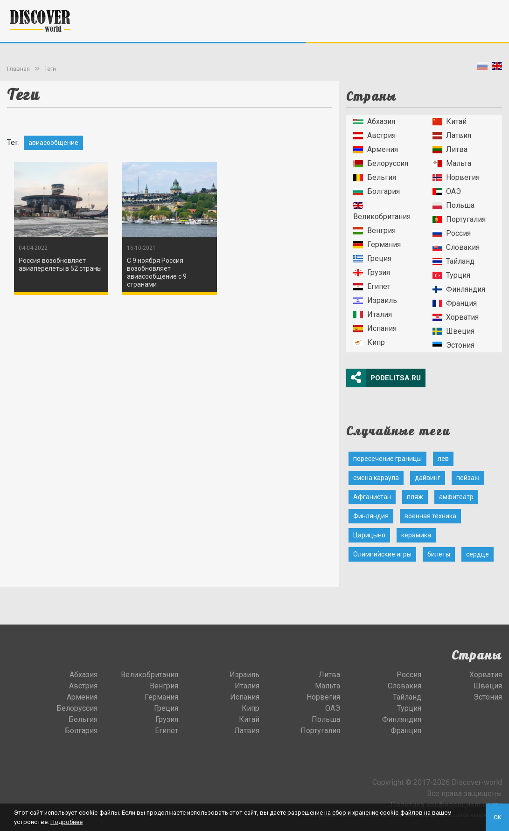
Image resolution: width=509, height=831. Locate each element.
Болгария (376, 191)
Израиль (375, 300)
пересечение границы (387, 458)
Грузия (371, 272)
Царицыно (369, 535)
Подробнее (66, 821)
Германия (376, 244)
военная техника (430, 516)
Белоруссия (380, 163)
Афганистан (372, 497)
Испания (374, 328)
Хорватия (455, 317)
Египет (371, 286)
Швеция (453, 331)
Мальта (451, 163)
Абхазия (374, 121)
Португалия (459, 219)
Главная (18, 68)
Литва (449, 149)
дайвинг (427, 477)
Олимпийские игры (382, 554)
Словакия (456, 247)
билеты (438, 554)
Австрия (374, 135)
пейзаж (468, 477)
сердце (477, 554)
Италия (372, 314)
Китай (449, 121)
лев (443, 458)
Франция (454, 303)
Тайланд (453, 261)
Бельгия (374, 177)
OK (498, 817)
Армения (375, 149)
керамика (416, 535)
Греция (372, 258)
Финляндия (458, 289)
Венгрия (374, 230)
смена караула (376, 477)
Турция (451, 275)
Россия (451, 233)
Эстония (453, 345)
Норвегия (456, 177)
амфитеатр (456, 497)
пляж (415, 497)
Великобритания (382, 211)
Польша (453, 205)
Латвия (451, 135)
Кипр (368, 342)
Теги (50, 68)
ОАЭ (446, 191)
